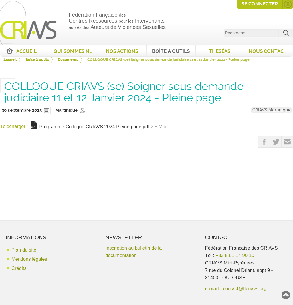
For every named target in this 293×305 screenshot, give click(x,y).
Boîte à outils (171, 51)
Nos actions (122, 51)
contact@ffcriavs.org (244, 288)
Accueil (26, 51)
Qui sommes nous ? (76, 51)
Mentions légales (29, 259)
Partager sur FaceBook (264, 142)
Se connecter (259, 4)
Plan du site (23, 250)
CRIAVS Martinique (271, 110)
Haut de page (286, 295)
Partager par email (287, 142)
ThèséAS (219, 51)
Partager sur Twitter (276, 142)
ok (286, 33)
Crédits (19, 268)
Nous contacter (271, 51)
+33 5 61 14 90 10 (235, 255)
